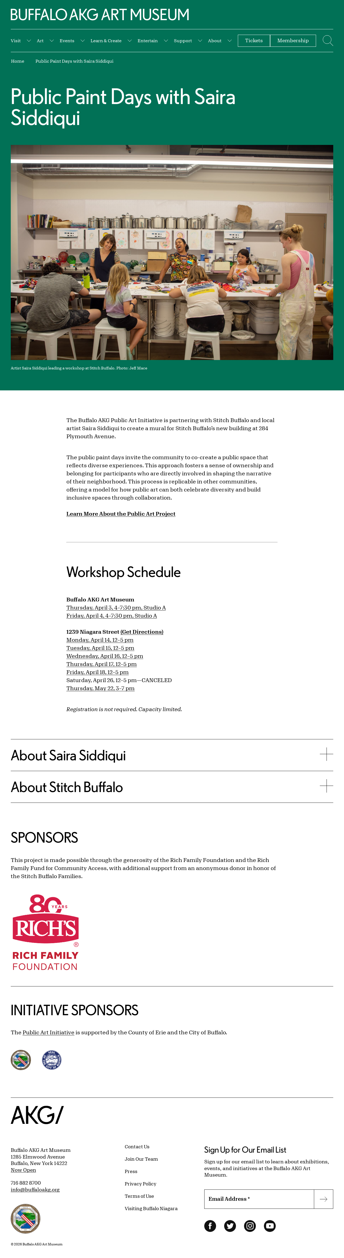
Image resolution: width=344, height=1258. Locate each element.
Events (67, 40)
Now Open (23, 1170)
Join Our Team (141, 1158)
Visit (16, 40)
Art (40, 40)
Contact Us (137, 1146)
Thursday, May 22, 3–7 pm (100, 688)
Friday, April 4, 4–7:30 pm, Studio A (111, 615)
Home (17, 60)
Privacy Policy (140, 1183)
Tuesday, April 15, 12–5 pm (100, 648)
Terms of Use (139, 1196)
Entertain (148, 40)
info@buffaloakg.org (35, 1189)
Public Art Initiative (48, 1032)
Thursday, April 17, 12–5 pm (101, 664)
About (214, 40)
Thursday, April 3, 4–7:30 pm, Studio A (116, 607)
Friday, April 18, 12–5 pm (97, 672)
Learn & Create (106, 40)
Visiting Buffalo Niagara (151, 1208)
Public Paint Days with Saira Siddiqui (74, 60)
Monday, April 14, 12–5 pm (100, 640)
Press (131, 1171)
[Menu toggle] (327, 41)
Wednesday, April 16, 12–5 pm (104, 656)
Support (183, 40)
